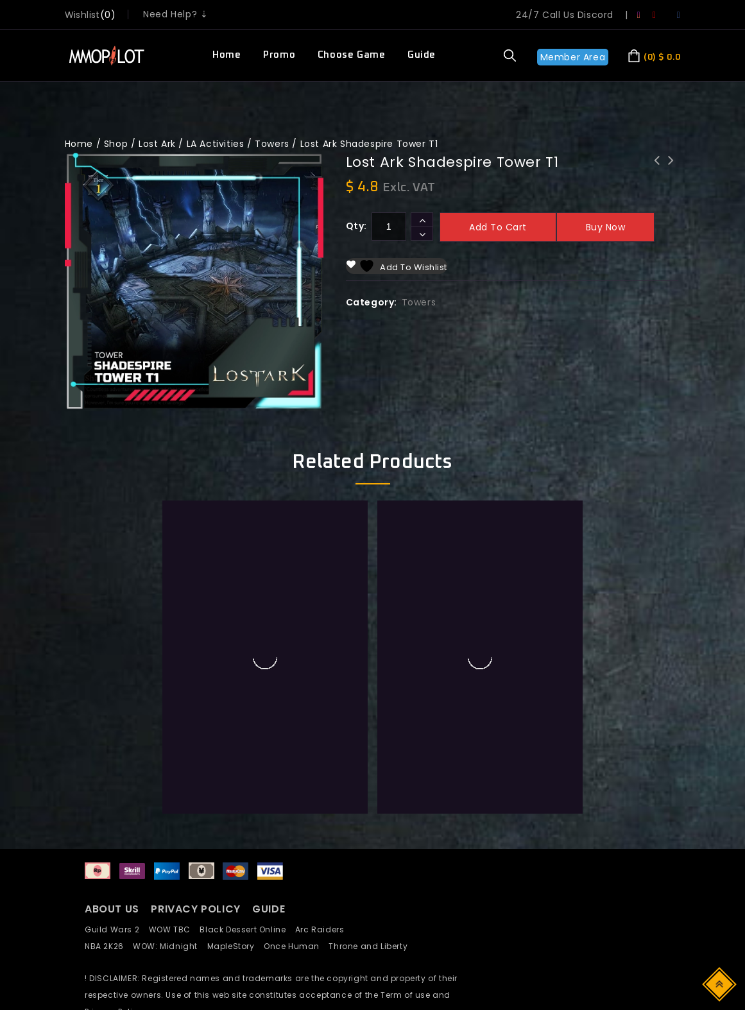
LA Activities (215, 143)
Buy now (606, 227)
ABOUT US (112, 909)
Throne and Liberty (372, 946)
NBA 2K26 (109, 946)
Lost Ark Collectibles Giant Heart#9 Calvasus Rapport (657, 177)
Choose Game (352, 55)
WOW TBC (174, 929)
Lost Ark (157, 143)
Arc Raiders (323, 929)
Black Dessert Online (247, 929)
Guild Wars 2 (115, 929)
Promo (279, 55)
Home (226, 55)
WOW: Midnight (170, 946)
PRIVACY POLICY (197, 909)
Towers (272, 143)
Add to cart (498, 227)
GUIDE (268, 909)
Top (720, 983)
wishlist (82, 14)
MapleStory (235, 946)
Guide (421, 55)
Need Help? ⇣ (175, 14)
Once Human (296, 946)
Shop (116, 143)
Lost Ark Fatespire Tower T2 (671, 168)
